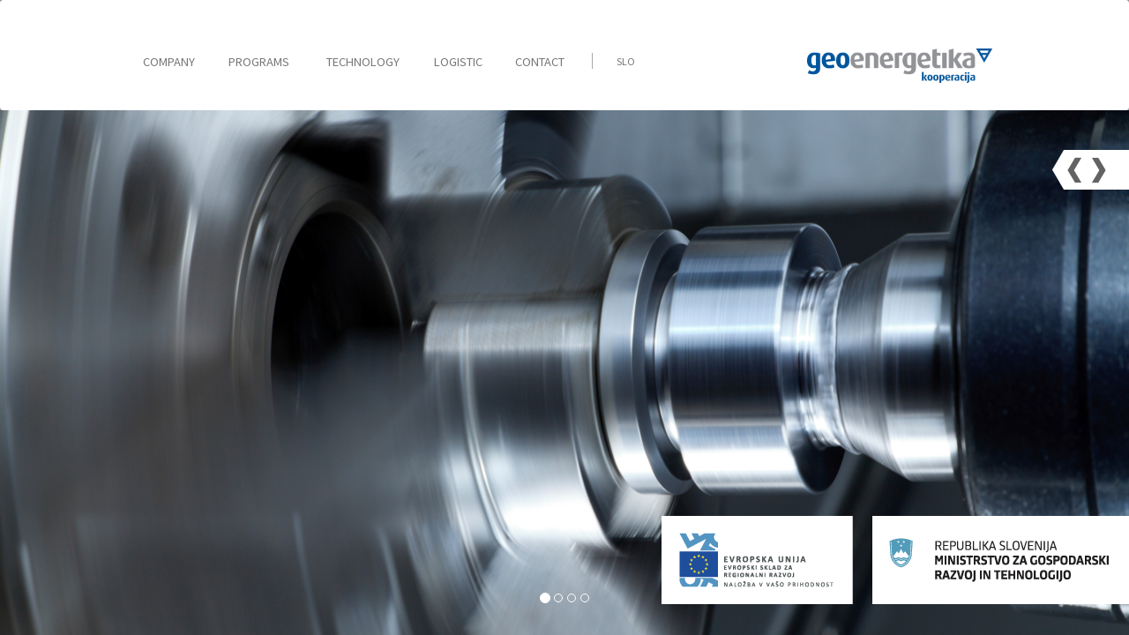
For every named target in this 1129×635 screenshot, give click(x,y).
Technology (363, 62)
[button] (1074, 170)
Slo (626, 61)
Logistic (458, 62)
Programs (258, 62)
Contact (539, 62)
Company (169, 62)
